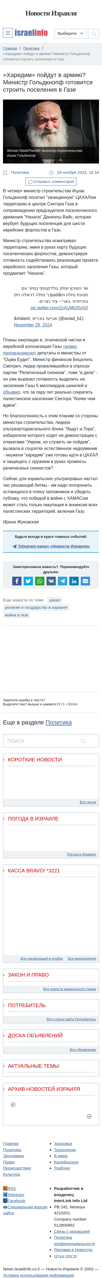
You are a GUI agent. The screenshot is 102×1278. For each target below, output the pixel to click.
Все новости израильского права (69, 989)
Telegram (13, 1194)
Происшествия (17, 1167)
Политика (16, 172)
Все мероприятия (82, 958)
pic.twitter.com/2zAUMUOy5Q (59, 307)
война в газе (16, 615)
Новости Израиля (50, 13)
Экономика (13, 1155)
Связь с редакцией (72, 1231)
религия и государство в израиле (36, 607)
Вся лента (88, 802)
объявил (11, 392)
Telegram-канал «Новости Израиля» (51, 546)
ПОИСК (15, 740)
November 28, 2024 (33, 325)
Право (9, 1161)
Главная (10, 1143)
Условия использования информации (38, 1275)
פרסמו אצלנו (65, 1255)
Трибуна (62, 1167)
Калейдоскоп (66, 1161)
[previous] (12, 1104)
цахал (54, 600)
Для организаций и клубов (41, 958)
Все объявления (83, 1049)
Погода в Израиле (81, 854)
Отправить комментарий (51, 182)
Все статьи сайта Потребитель (71, 1019)
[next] (89, 1116)
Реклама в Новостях (73, 1249)
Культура (11, 1174)
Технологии (65, 1149)
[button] (25, 32)
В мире (61, 1155)
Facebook (14, 1200)
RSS (9, 1188)
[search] (83, 740)
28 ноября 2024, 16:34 (74, 172)
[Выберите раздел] (70, 33)
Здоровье (63, 1143)
